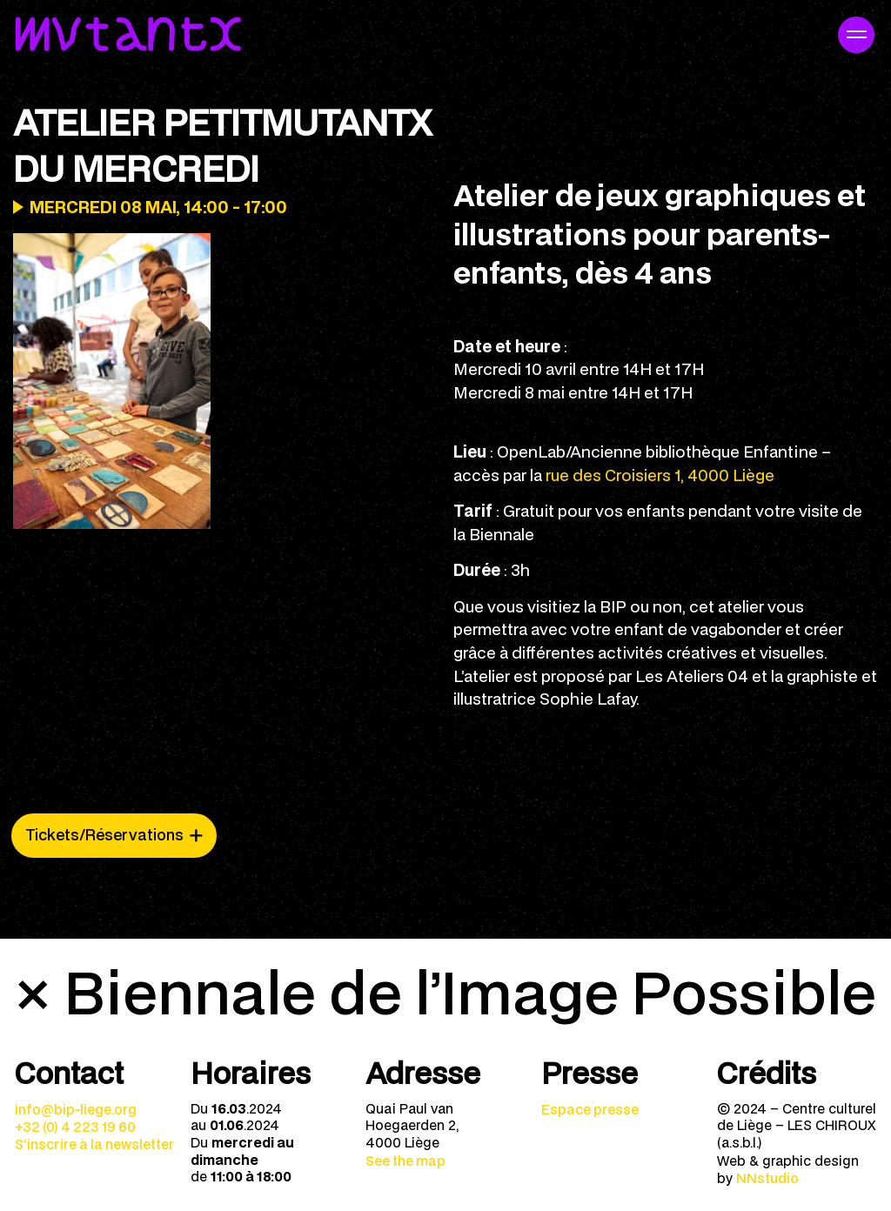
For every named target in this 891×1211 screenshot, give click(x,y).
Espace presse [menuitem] (590, 1109)
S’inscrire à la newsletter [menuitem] (94, 1144)
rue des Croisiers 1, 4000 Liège (660, 474)
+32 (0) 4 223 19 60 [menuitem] (75, 1126)
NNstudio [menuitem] (767, 1178)
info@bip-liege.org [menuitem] (76, 1109)
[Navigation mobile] (856, 35)
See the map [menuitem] (405, 1160)
